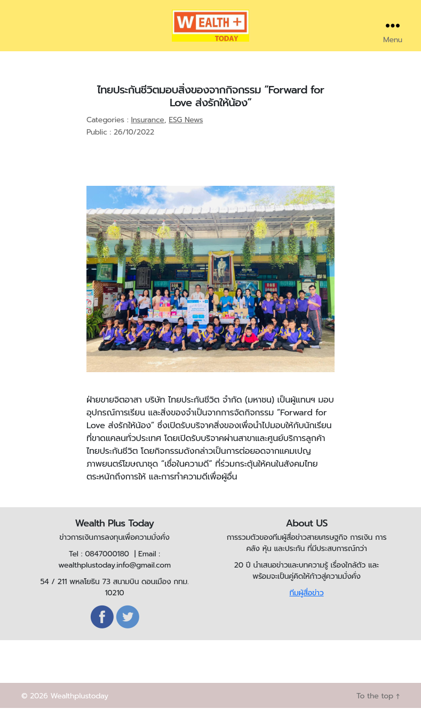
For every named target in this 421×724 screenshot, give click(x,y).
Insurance (147, 135)
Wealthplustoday (79, 712)
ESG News (186, 135)
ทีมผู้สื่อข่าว (306, 609)
